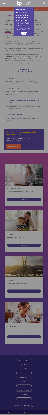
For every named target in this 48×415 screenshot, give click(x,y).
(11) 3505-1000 (22, 29)
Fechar (25, 33)
